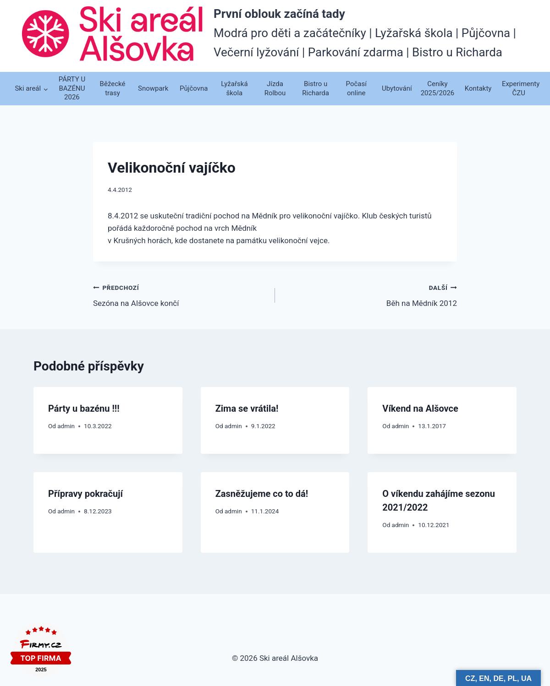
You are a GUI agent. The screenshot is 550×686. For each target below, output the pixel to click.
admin (66, 426)
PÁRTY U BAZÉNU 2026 (72, 88)
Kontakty (478, 88)
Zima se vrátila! (247, 408)
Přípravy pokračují (85, 493)
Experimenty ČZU (520, 88)
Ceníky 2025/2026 (438, 88)
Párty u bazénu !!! (84, 408)
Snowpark (153, 88)
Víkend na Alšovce (420, 408)
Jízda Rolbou (275, 88)
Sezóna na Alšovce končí (180, 294)
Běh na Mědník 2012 (370, 294)
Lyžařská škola (234, 88)
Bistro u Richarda (315, 88)
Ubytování (397, 88)
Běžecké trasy (113, 88)
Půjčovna (194, 88)
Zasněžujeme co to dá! (261, 493)
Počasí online (356, 88)
